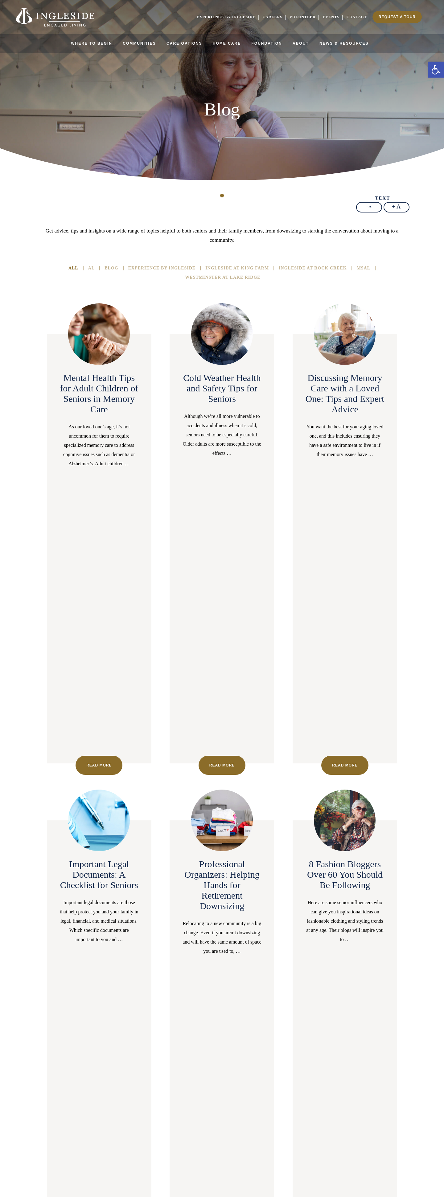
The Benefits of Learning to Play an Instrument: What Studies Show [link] (99, 815)
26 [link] (366, 949)
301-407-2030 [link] (47, 1081)
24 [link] (343, 949)
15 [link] (240, 949)
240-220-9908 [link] (257, 1075)
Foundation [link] (267, 43)
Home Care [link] (227, 43)
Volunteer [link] (303, 17)
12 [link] (206, 949)
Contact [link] (357, 17)
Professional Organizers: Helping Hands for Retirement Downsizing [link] (222, 610)
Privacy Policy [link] (243, 1177)
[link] (436, 70)
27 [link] (377, 949)
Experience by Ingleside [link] (226, 17)
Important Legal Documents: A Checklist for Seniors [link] (99, 599)
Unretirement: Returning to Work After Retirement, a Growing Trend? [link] (344, 815)
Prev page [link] (52, 949)
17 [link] (263, 949)
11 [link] (195, 949)
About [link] (301, 43)
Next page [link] (222, 962)
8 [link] (161, 949)
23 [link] (332, 949)
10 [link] (183, 949)
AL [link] (91, 268)
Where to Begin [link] (91, 43)
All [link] (73, 268)
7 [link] (149, 949)
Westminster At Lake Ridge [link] (222, 277)
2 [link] (92, 949)
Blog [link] (111, 268)
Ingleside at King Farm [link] (237, 268)
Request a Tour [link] (397, 17)
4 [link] (115, 949)
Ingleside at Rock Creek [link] (313, 268)
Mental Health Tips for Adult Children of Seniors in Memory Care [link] (99, 393)
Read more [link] (99, 490)
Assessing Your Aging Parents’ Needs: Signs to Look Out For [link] (222, 815)
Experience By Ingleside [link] (162, 268)
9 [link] (172, 949)
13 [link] (217, 949)
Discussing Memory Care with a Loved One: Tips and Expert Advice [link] (345, 393)
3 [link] (104, 949)
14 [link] (229, 949)
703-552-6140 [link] (396, 1084)
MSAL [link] (363, 268)
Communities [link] (139, 43)
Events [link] (331, 17)
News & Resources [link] (343, 43)
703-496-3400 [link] (187, 1075)
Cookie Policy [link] (217, 1177)
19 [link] (286, 949)
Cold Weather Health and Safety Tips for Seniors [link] (222, 388)
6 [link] (138, 949)
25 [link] (354, 949)
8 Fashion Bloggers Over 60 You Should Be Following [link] (345, 599)
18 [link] (275, 949)
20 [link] (297, 949)
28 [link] (389, 949)
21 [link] (309, 949)
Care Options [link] (184, 43)
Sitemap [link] (196, 1177)
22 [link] (320, 949)
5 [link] (126, 949)
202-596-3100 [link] (117, 1075)
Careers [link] (272, 17)
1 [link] (81, 949)
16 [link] (252, 949)
